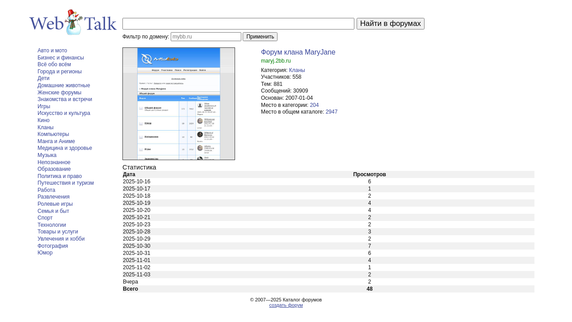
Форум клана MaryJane (298, 52)
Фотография (53, 246)
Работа (46, 190)
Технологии (52, 225)
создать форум (286, 305)
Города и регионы (60, 71)
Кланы (46, 127)
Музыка (47, 155)
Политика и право (60, 176)
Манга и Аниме (56, 141)
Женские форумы (59, 92)
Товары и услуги (58, 232)
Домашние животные (64, 85)
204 (314, 105)
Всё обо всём (54, 64)
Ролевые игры (55, 204)
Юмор (45, 253)
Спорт (45, 218)
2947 (332, 112)
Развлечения (54, 197)
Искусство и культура (64, 113)
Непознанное (54, 162)
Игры (44, 106)
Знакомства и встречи (65, 99)
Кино (44, 120)
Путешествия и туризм (66, 183)
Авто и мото (52, 50)
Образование (54, 169)
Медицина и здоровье (65, 148)
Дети (44, 78)
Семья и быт (53, 211)
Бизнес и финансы (61, 58)
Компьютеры (53, 134)
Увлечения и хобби (61, 239)
